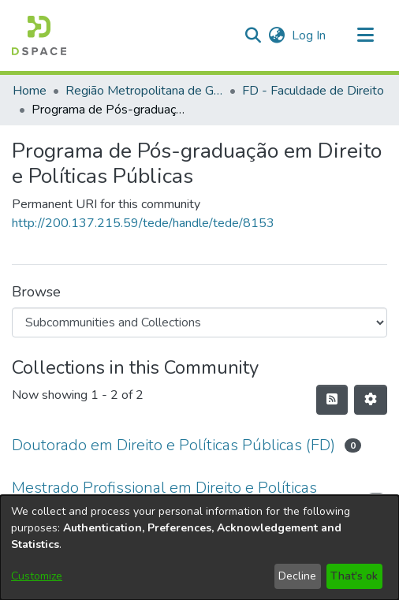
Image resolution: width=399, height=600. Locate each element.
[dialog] (199, 547)
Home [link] (30, 90)
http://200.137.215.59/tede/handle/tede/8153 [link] (143, 223)
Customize (36, 575)
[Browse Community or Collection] (199, 322)
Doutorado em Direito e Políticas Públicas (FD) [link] (173, 445)
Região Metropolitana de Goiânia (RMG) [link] (144, 90)
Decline (297, 575)
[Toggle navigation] (365, 35)
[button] (39, 35)
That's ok (354, 575)
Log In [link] (309, 35)
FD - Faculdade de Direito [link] (313, 90)
